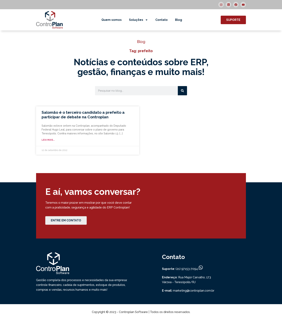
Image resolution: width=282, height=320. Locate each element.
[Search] (182, 90)
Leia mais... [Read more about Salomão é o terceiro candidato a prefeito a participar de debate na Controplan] (48, 140)
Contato (161, 20)
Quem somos (111, 20)
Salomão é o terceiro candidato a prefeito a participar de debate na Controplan (83, 114)
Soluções (138, 20)
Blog (178, 20)
